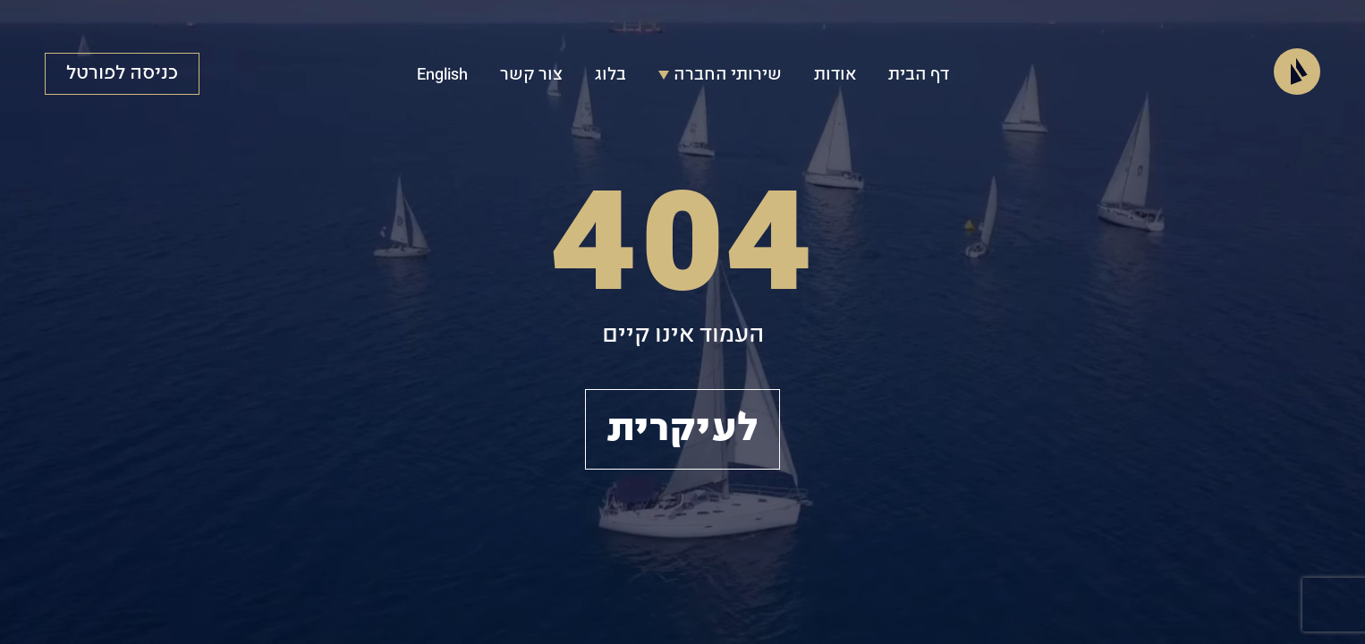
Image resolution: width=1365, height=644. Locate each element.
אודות (835, 75)
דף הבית (918, 75)
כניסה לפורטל (122, 73)
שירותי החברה (720, 75)
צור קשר (531, 75)
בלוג (610, 75)
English (442, 75)
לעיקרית (682, 429)
